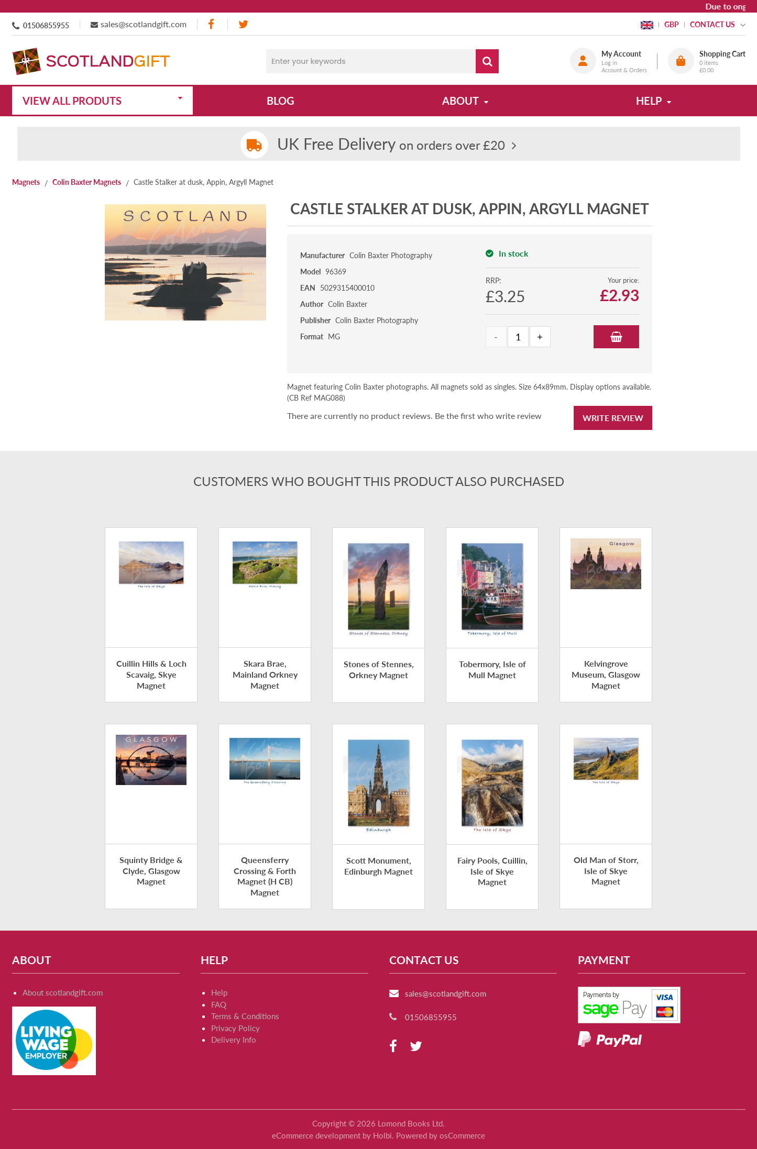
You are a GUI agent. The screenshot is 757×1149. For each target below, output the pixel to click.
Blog (280, 100)
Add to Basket (616, 336)
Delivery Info (233, 1039)
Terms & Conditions (245, 1016)
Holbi (382, 1135)
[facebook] (212, 24)
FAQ (218, 1004)
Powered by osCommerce (440, 1135)
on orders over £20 (391, 144)
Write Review (613, 418)
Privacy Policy (235, 1028)
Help (219, 992)
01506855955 (46, 25)
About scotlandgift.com (63, 992)
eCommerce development (316, 1135)
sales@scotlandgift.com (143, 24)
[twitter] (243, 24)
